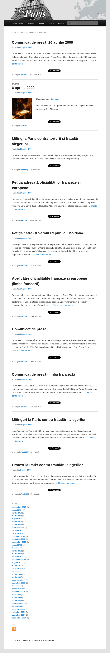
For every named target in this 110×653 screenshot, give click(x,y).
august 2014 (17, 510)
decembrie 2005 (19, 589)
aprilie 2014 (17, 513)
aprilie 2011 (17, 565)
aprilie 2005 (17, 598)
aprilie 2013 (17, 522)
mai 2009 (16, 571)
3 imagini (55, 99)
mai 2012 (16, 548)
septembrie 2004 (19, 618)
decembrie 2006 (19, 580)
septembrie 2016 (19, 507)
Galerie (51, 23)
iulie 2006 (16, 586)
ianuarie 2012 (17, 557)
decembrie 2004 (19, 609)
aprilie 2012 (17, 551)
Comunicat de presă (29, 329)
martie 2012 (17, 554)
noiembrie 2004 (18, 612)
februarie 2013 (18, 527)
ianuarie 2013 (17, 530)
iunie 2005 (16, 594)
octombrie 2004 (18, 615)
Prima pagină (18, 23)
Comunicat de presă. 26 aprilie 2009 (42, 42)
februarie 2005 (18, 603)
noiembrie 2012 (18, 536)
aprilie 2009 (17, 574)
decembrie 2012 (19, 533)
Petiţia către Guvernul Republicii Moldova (47, 233)
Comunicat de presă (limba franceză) (43, 374)
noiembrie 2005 (18, 592)
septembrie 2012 (19, 542)
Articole (31, 23)
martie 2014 (17, 516)
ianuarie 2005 (17, 606)
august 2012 (17, 545)
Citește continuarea (43, 254)
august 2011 (17, 562)
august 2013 (17, 519)
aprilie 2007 (17, 577)
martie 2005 (17, 600)
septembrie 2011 (19, 560)
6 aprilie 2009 (23, 88)
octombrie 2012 (18, 539)
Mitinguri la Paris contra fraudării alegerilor (49, 420)
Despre (61, 23)
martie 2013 (17, 524)
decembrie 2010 (19, 568)
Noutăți (41, 23)
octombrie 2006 (18, 583)
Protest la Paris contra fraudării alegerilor (47, 465)
